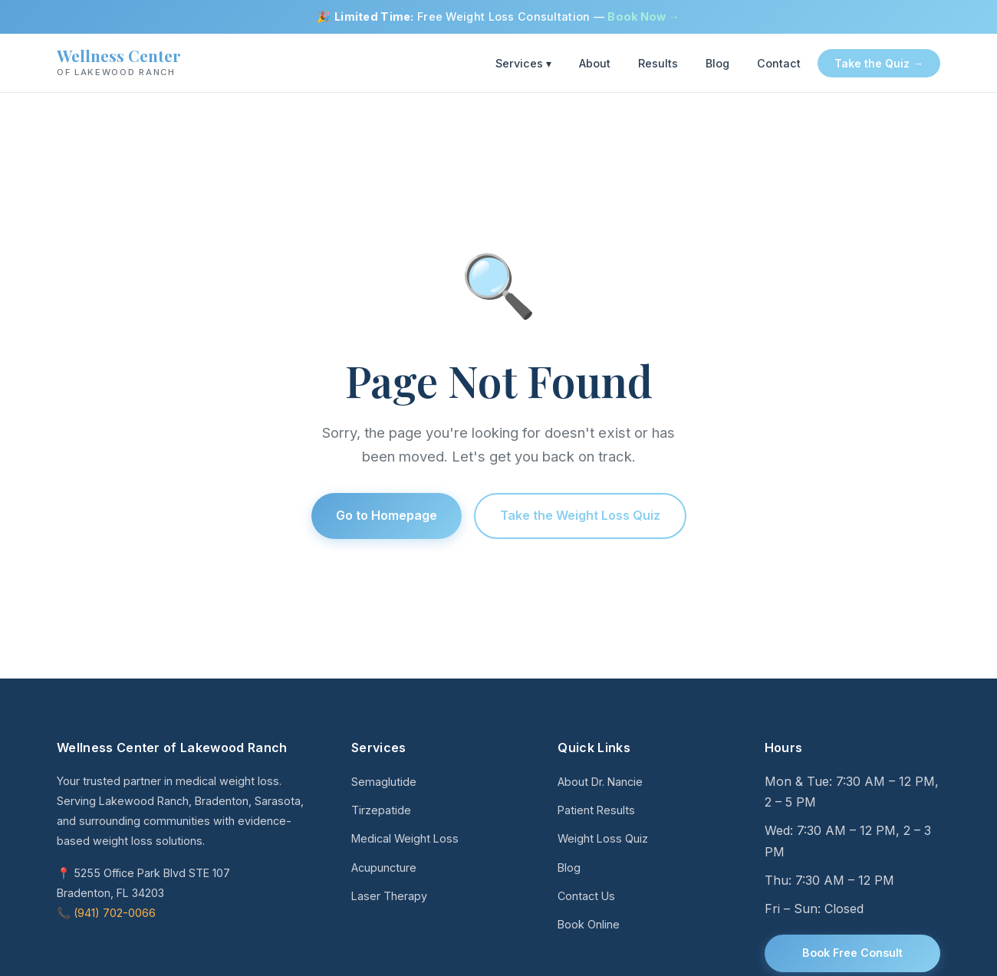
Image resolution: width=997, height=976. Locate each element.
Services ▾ (523, 63)
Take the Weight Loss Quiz (580, 515)
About (594, 63)
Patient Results (596, 810)
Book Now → (643, 16)
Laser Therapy (389, 895)
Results (658, 63)
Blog (717, 63)
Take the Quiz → (878, 63)
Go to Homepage (386, 515)
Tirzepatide (381, 810)
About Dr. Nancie (600, 781)
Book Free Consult (852, 952)
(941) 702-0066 (115, 912)
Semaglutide (383, 781)
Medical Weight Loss (405, 838)
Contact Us (586, 895)
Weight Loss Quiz (603, 838)
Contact (779, 63)
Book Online (589, 924)
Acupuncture (383, 867)
